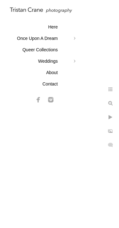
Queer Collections (40, 49)
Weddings (48, 61)
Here (53, 26)
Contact (50, 83)
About (52, 72)
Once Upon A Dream (37, 38)
